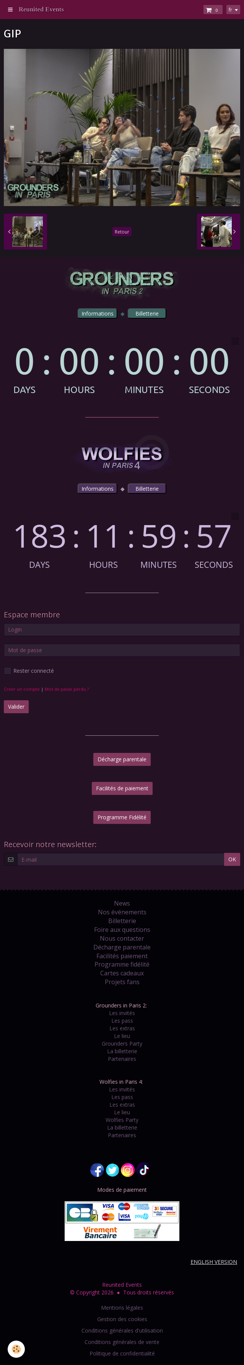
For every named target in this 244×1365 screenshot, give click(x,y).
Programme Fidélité (122, 817)
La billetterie (122, 1051)
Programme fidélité (122, 964)
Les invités (122, 1013)
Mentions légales (122, 1307)
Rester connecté (29, 671)
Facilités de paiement (122, 788)
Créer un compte (22, 689)
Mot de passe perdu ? (67, 689)
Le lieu (122, 1035)
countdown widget (122, 365)
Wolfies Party (122, 1119)
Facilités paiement (122, 956)
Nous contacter (122, 938)
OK (232, 859)
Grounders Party (122, 1043)
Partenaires (122, 1058)
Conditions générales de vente (122, 1342)
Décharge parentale (122, 759)
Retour (122, 232)
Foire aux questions (122, 929)
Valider (16, 706)
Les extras (122, 1028)
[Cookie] (16, 1349)
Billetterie (122, 921)
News (122, 903)
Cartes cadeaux (122, 973)
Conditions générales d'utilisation (122, 1330)
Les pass (122, 1020)
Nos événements (122, 912)
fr (230, 9)
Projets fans (122, 982)
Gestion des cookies (122, 1319)
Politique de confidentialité (122, 1353)
